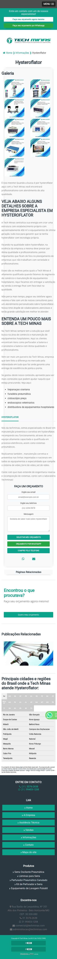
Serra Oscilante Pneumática (29, 872)
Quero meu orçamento (28, 615)
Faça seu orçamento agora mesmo (28, 19)
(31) (28, 786)
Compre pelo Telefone (28, 551)
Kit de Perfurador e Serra (29, 884)
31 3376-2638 (28, 918)
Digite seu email (28, 492)
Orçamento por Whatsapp (28, 544)
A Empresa (29, 815)
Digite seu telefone (28, 503)
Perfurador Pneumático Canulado (29, 880)
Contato (29, 844)
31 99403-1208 (28, 921)
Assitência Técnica (29, 822)
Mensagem (28, 514)
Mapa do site (29, 852)
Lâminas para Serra (29, 876)
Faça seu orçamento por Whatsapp (29, 25)
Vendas (29, 830)
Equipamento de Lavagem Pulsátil (29, 888)
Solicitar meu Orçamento (28, 537)
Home (29, 807)
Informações (29, 837)
